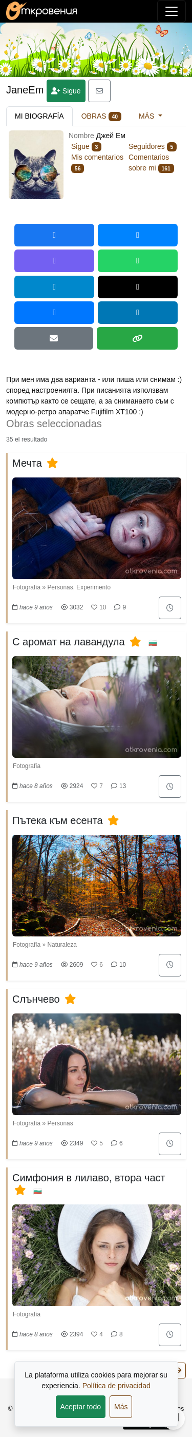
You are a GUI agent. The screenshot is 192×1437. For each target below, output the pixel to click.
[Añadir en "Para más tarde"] (170, 608)
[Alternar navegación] (171, 11)
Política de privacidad (116, 1386)
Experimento (93, 587)
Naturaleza (62, 944)
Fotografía (26, 587)
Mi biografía (39, 116)
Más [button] (147, 116)
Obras (101, 116)
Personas (60, 587)
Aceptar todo (80, 1407)
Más (120, 1407)
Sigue (66, 91)
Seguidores (153, 146)
